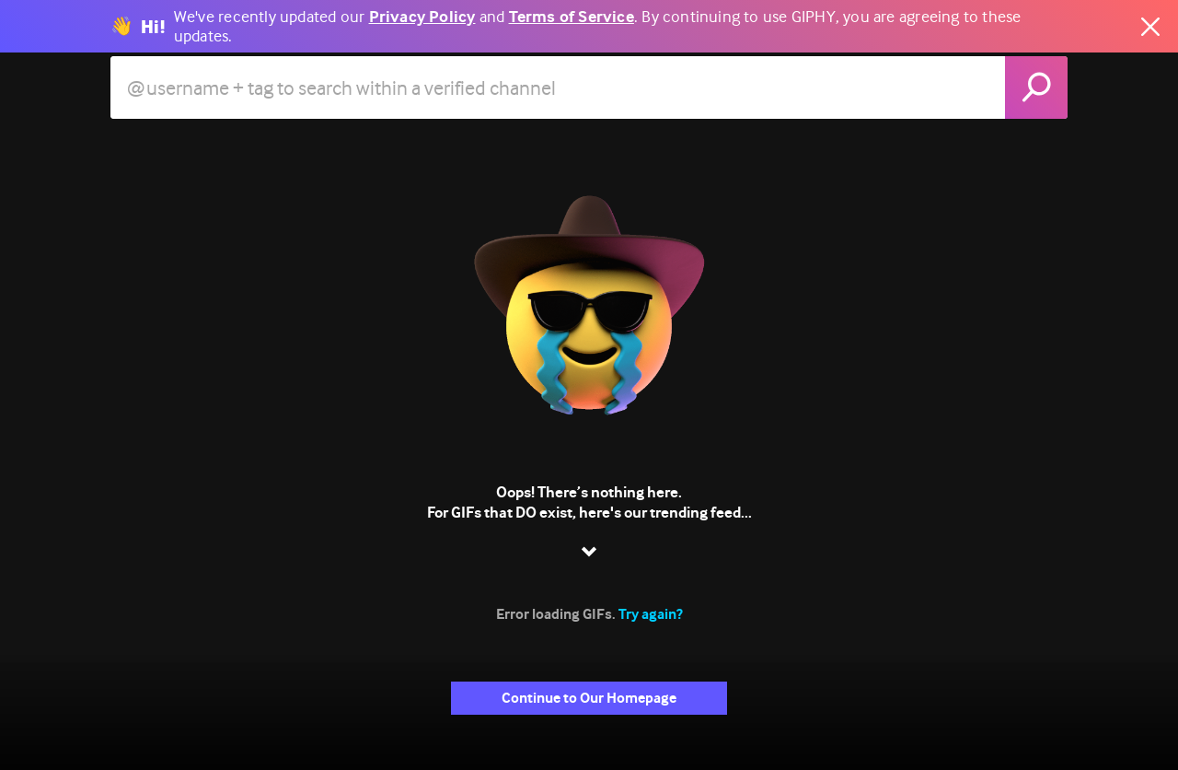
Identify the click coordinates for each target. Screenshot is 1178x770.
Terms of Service (571, 17)
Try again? (650, 614)
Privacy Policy (422, 17)
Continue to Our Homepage (589, 697)
